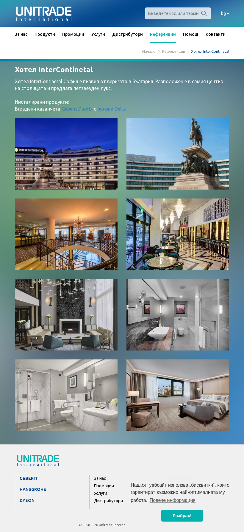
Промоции (73, 34)
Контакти (216, 34)
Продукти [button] (45, 34)
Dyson (27, 500)
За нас (21, 34)
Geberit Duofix (77, 108)
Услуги (98, 34)
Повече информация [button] (172, 500)
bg (225, 13)
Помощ (190, 34)
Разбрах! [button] (182, 515)
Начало (149, 51)
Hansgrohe (33, 489)
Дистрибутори (127, 34)
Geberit (29, 478)
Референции (163, 34)
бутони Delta (111, 108)
